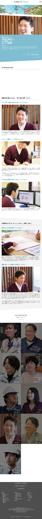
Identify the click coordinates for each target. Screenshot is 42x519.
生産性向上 (30, 495)
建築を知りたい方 (5, 498)
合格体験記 (4, 495)
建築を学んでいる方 (6, 499)
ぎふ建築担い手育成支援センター (21, 485)
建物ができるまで (5, 494)
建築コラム (4, 496)
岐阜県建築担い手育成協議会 (21, 483)
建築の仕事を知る (18, 493)
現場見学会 (4, 502)
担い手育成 (30, 496)
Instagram (29, 500)
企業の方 (4, 501)
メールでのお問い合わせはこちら (21, 511)
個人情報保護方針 (21, 488)
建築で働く (16, 500)
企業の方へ (29, 492)
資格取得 (16, 497)
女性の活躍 (30, 497)
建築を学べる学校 (18, 496)
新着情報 (3, 493)
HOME (2, 14)
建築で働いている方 (6, 500)
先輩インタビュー (6, 14)
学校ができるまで (18, 494)
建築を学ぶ (16, 492)
